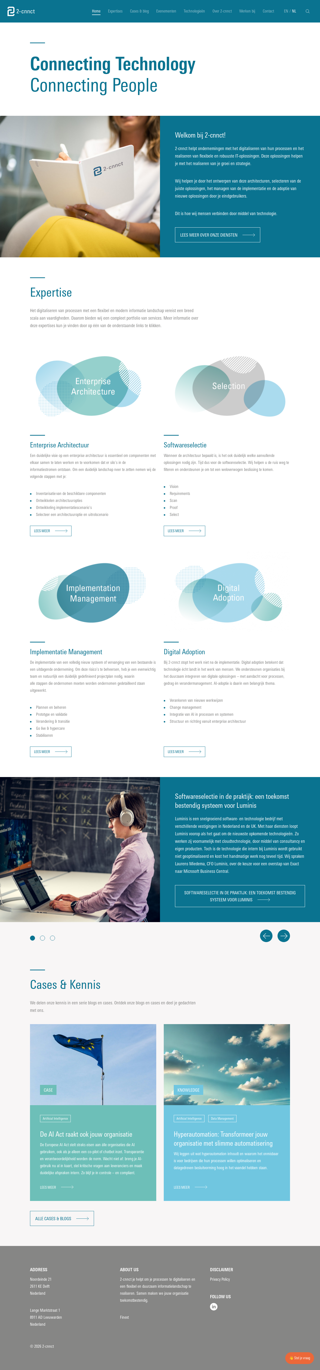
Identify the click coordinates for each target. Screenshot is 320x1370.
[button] (32, 938)
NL (294, 11)
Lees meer (42, 531)
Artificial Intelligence (55, 1118)
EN (286, 11)
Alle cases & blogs (53, 1218)
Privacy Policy (220, 1279)
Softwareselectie (186, 445)
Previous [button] (266, 936)
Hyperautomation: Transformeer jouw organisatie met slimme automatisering (223, 1138)
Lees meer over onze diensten (209, 235)
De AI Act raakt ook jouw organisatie (86, 1134)
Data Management (222, 1118)
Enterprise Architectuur (59, 445)
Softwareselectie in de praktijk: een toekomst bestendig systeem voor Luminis (240, 896)
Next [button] (284, 936)
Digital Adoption (184, 652)
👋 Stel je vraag (299, 1358)
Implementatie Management (66, 652)
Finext (124, 1317)
